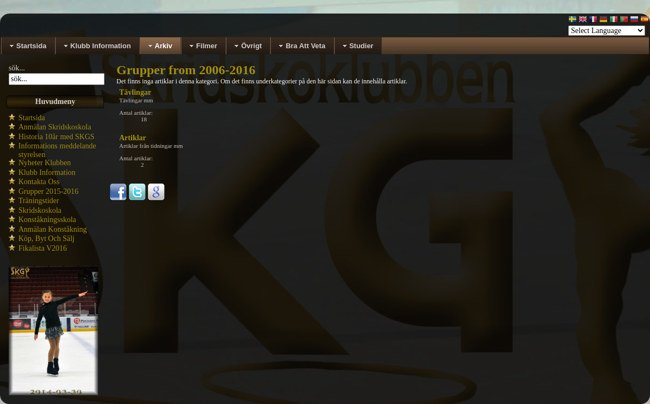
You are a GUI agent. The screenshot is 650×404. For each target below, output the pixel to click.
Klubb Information (46, 172)
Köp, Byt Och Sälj (46, 238)
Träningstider (38, 201)
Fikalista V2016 (42, 248)
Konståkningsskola (47, 220)
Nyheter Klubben (44, 163)
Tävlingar (135, 92)
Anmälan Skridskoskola (54, 127)
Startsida (31, 118)
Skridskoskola (39, 210)
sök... (17, 68)
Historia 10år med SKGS (56, 137)
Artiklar (132, 138)
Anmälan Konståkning (52, 229)
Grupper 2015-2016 (48, 191)
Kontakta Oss (39, 182)
